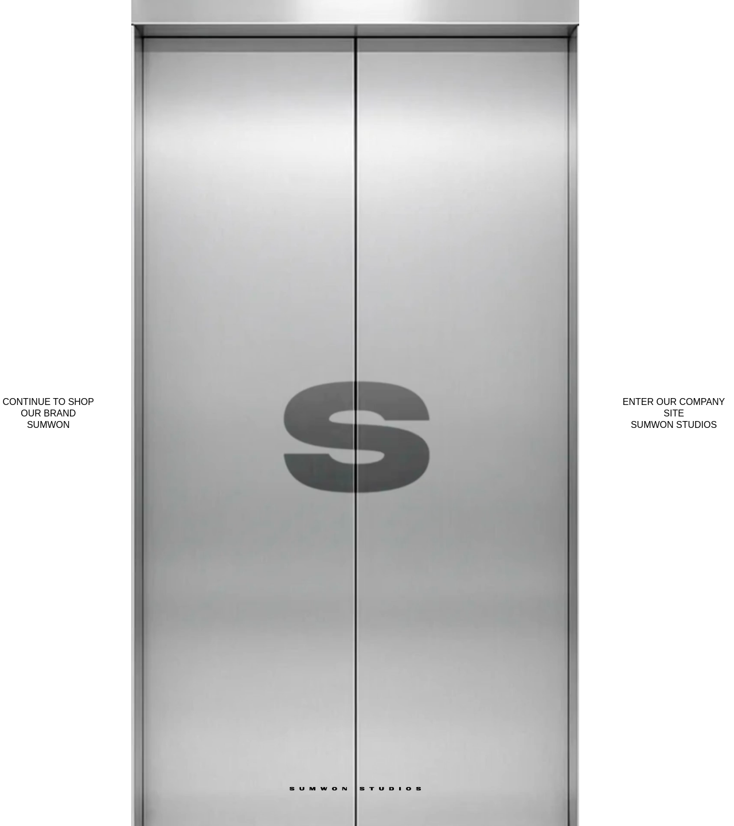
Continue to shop (48, 414)
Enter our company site (674, 414)
